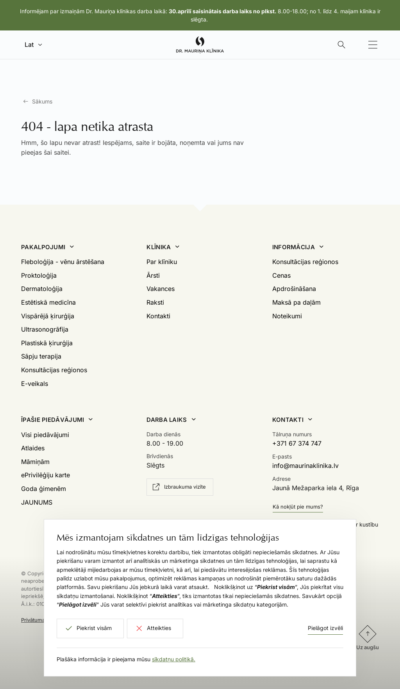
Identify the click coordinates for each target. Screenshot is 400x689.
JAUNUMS (36, 502)
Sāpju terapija (41, 356)
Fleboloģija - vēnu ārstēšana (62, 262)
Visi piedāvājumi (45, 435)
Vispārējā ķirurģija (47, 316)
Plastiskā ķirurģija (47, 343)
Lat (29, 44)
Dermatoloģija (41, 289)
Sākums (42, 101)
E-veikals (34, 383)
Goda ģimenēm (43, 489)
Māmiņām (35, 462)
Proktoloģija (39, 275)
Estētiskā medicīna (48, 302)
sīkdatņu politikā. (173, 659)
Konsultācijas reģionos (54, 370)
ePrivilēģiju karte (45, 475)
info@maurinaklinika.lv (305, 465)
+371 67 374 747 (296, 443)
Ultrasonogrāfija (44, 329)
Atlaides (33, 448)
